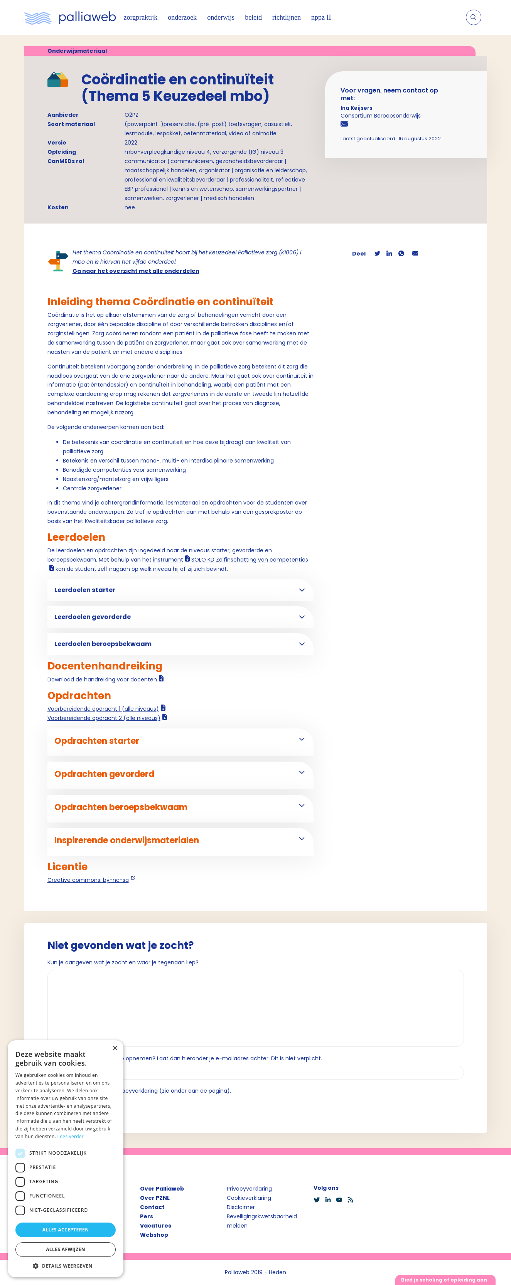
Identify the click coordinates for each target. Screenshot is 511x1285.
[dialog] (65, 1158)
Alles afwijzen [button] (65, 1249)
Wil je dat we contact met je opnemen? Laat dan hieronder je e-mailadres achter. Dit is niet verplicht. (184, 1058)
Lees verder (70, 1136)
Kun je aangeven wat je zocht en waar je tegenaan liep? (123, 962)
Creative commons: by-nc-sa (88, 880)
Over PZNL (155, 1198)
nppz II (321, 17)
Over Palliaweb (162, 1188)
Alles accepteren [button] (65, 1229)
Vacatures (155, 1225)
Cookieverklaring (249, 1198)
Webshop (154, 1235)
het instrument (162, 559)
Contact (152, 1207)
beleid (253, 17)
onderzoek (182, 17)
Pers (146, 1216)
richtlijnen (286, 17)
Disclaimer (241, 1207)
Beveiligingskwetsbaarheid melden (262, 1221)
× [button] (115, 1048)
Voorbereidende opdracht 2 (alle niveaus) (103, 718)
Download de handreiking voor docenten (102, 679)
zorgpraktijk (141, 17)
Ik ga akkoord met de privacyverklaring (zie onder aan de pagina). (142, 1091)
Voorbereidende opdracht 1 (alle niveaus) (103, 709)
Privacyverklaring (249, 1188)
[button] (65, 1266)
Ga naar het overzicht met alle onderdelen (136, 271)
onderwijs (220, 17)
